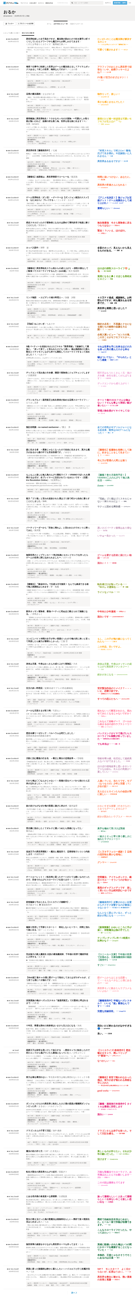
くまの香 (73, 69)
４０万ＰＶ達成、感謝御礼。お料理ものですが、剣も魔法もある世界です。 (114, 300)
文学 (42, 702)
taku (113, 1061)
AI (36, 443)
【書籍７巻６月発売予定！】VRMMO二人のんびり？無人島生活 (113, 478)
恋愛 (80, 315)
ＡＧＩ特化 (78, 575)
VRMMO (30, 491)
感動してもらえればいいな (46, 681)
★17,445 (30, 1116)
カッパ (55, 261)
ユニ (102, 80)
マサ (118, 592)
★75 (29, 700)
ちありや (51, 324)
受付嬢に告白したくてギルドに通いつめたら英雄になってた (53, 828)
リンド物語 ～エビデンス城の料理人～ (44, 297)
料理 (82, 289)
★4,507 (30, 542)
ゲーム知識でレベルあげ (35, 1070)
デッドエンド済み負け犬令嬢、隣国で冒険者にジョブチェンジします (58, 373)
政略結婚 (77, 724)
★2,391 (30, 966)
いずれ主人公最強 (56, 214)
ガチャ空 (67, 558)
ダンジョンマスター (43, 1122)
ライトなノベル (105, 592)
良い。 (100, 1033)
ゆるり (68, 452)
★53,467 (30, 209)
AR (33, 443)
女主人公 (40, 58)
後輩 (45, 821)
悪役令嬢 (30, 749)
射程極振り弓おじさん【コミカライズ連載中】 (47, 902)
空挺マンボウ (114, 360)
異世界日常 (76, 190)
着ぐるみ (40, 261)
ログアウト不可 (42, 575)
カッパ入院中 (32, 248)
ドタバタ (63, 141)
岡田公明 (128, 816)
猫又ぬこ (30, 831)
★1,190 (30, 513)
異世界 (29, 190)
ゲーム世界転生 (32, 214)
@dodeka (115, 771)
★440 (29, 1233)
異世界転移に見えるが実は (68, 1262)
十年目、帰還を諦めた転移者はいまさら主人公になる (50, 1025)
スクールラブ (31, 993)
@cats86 (103, 311)
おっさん (62, 168)
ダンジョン (44, 214)
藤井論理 (73, 806)
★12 (29, 439)
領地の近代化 (59, 679)
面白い (100, 1114)
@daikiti (110, 1114)
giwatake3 (107, 1028)
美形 (63, 774)
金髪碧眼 (78, 1187)
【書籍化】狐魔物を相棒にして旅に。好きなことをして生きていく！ (114, 453)
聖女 (38, 1235)
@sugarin (115, 940)
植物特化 (63, 1235)
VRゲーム (84, 491)
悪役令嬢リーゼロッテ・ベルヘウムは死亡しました (49, 733)
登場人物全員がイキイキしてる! (113, 410)
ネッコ (49, 337)
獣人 (46, 58)
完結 (35, 521)
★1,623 (30, 916)
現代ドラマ (36, 259)
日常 (69, 190)
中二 (57, 1285)
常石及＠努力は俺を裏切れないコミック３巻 (69, 1077)
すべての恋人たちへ (107, 699)
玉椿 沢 (117, 744)
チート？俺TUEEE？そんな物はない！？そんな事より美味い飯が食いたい (114, 403)
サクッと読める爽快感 (108, 506)
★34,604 (30, 939)
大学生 (29, 657)
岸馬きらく (37, 614)
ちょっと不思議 (74, 702)
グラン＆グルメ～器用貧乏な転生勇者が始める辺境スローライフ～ (57, 400)
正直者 (110, 1033)
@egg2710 (122, 1011)
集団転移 (46, 168)
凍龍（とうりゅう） (107, 726)
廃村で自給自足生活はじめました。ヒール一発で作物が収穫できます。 (114, 1222)
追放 (63, 391)
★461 (29, 795)
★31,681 (30, 105)
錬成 (46, 602)
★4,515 (30, 188)
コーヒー (56, 190)
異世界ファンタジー (40, 56)
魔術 (40, 970)
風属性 (52, 575)
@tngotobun (112, 965)
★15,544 (30, 569)
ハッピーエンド (67, 110)
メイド (29, 1237)
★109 (29, 387)
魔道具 (68, 468)
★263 (29, 309)
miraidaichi (104, 187)
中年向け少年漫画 (33, 630)
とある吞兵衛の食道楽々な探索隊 (41, 1196)
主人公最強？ (54, 918)
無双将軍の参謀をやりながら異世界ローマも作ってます (51, 1244)
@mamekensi (7, 16)
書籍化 (46, 1095)
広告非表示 (31, 366)
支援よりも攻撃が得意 (34, 548)
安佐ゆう (42, 225)
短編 (57, 702)
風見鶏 (74, 177)
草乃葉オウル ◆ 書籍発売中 (39, 905)
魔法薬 (29, 110)
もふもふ (53, 58)
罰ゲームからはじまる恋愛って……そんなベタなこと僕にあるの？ (114, 980)
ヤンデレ (73, 893)
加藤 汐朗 (70, 297)
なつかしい (103, 1061)
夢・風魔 (55, 587)
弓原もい (57, 710)
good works (103, 1090)
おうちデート (53, 821)
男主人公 (54, 168)
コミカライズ (44, 1124)
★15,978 (30, 162)
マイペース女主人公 (34, 1187)
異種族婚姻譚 (71, 315)
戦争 (65, 443)
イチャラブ (42, 993)
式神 (63, 1285)
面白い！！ (103, 563)
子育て (38, 1144)
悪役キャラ (49, 1070)
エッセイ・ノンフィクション (42, 1208)
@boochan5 (104, 104)
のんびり (50, 1189)
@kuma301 (104, 1185)
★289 (29, 362)
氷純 (79, 1025)
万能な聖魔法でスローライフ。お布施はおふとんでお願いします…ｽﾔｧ (114, 1175)
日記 (43, 1144)
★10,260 (30, 462)
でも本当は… (104, 744)
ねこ (32, 337)
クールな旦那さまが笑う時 (38, 710)
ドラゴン (30, 1144)
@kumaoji (116, 208)
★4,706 (30, 625)
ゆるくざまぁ (51, 519)
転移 (54, 945)
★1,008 (30, 817)
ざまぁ (39, 364)
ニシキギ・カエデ (65, 200)
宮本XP (76, 880)
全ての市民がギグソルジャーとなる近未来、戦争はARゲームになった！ (114, 430)
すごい (100, 965)
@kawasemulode (122, 674)
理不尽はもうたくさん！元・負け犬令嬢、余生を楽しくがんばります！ (114, 376)
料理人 (44, 315)
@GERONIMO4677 (118, 616)
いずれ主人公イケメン (61, 1068)
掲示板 (66, 214)
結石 (55, 980)
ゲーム (71, 443)
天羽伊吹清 (113, 794)
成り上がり (49, 679)
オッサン (42, 632)
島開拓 (40, 602)
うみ (47, 1222)
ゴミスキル (31, 519)
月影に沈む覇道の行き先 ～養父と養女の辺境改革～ (50, 758)
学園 (71, 214)
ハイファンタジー (81, 970)
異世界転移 (31, 58)
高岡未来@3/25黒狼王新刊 (38, 736)
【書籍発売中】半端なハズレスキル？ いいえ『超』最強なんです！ (114, 1003)
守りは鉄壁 (41, 239)
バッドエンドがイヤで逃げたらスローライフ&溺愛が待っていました (114, 736)
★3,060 (30, 843)
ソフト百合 (31, 317)
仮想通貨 (42, 443)
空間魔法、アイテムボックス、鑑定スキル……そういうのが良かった (114, 880)
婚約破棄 (56, 391)
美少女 (64, 797)
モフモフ (58, 364)
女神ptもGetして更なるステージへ (50, 170)
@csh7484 (104, 463)
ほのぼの (56, 110)
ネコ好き (103, 386)
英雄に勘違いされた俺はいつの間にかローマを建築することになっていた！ (114, 1247)
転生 (28, 602)
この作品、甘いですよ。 (109, 646)
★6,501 (30, 1012)
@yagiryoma (114, 1159)
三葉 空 (64, 641)
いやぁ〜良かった (106, 535)
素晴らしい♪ (103, 208)
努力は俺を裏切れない (36, 1077)
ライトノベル (57, 239)
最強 (48, 632)
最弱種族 (30, 141)
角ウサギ (49, 783)
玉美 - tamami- (32, 124)
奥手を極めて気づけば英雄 (111, 828)
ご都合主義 (31, 920)
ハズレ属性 (68, 575)
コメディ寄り (71, 602)
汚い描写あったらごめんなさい (73, 519)
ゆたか (126, 49)
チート (65, 364)
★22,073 (30, 414)
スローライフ (46, 110)
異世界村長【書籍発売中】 (38, 150)
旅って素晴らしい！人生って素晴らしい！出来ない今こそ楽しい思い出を (114, 1199)
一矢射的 (103, 340)
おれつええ (60, 630)
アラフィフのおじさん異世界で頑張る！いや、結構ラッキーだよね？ (114, 70)
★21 (29, 1208)
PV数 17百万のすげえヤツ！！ (112, 77)
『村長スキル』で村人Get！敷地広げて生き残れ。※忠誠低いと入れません (114, 153)
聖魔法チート (54, 1187)
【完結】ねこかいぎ (35, 324)
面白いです (103, 616)
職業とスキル (31, 170)
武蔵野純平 (39, 854)
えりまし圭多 (32, 402)
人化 (49, 1144)
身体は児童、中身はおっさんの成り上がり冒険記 (48, 664)
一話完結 (81, 364)
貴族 (71, 1095)
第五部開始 (53, 548)
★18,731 (30, 81)
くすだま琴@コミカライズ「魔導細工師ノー (46, 44)
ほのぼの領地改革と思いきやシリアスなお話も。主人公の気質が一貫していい (114, 769)
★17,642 (30, 1183)
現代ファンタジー (39, 335)
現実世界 (36, 702)
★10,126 (30, 1037)
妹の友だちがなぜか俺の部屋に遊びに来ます (46, 806)
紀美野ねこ (56, 480)
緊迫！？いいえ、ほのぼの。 (112, 230)
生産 (51, 468)
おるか (9, 12)
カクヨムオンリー (79, 58)
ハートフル (72, 261)
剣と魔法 (37, 110)
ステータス (41, 215)
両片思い (39, 821)
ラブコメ (38, 653)
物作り (76, 110)
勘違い (81, 1262)
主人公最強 (31, 239)
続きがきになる (105, 674)
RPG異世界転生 (32, 1068)
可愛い (38, 141)
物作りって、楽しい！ (108, 94)
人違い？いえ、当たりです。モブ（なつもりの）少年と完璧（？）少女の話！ (114, 784)
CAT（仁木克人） (53, 1151)
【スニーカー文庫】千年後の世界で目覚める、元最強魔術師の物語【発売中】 (114, 957)
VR (28, 443)
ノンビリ (71, 1235)
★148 (29, 335)
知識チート (31, 215)
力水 (75, 664)
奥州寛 (37, 530)
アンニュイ (65, 337)
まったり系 (61, 87)
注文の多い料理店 (34, 688)
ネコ (43, 337)
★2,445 (30, 653)
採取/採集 (76, 289)
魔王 (28, 60)
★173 (29, 1283)
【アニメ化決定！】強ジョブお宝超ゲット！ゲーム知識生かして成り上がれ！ (114, 200)
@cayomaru (116, 1090)
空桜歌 (80, 758)
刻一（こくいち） (46, 930)
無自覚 (49, 239)
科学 (28, 1043)
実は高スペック (32, 799)
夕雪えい (103, 233)
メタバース (51, 443)
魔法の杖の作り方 (34, 1151)
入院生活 (48, 261)
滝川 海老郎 (73, 271)
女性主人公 (61, 315)
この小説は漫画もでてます (111, 1182)
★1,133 (30, 770)
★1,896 (30, 989)
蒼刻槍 (114, 563)
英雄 (67, 679)
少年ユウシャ (79, 1053)
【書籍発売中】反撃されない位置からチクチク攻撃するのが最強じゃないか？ (114, 905)
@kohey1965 (125, 699)
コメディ (76, 630)
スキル (44, 420)
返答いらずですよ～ (107, 893)
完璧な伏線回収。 (106, 1011)
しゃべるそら (121, 915)
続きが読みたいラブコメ (109, 816)
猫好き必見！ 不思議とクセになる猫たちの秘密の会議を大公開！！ (114, 327)
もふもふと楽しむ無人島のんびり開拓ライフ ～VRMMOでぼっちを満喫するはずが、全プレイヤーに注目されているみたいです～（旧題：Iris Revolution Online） (58, 477)
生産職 (51, 420)
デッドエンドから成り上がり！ (113, 383)
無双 (45, 1018)
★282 (29, 1256)
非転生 (63, 190)
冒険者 (71, 420)
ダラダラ (56, 337)
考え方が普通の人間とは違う (112, 460)
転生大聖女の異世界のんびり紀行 (41, 1172)
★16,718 (30, 1062)
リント (103, 413)
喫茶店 (36, 190)
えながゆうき (48, 94)
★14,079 (30, 1089)
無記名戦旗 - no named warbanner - (43, 427)
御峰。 (45, 501)
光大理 (126, 161)
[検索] (72, 3)
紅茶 (68, 1285)
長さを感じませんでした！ (111, 102)
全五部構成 (63, 548)
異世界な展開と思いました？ (112, 308)
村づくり (76, 168)
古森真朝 (32, 375)
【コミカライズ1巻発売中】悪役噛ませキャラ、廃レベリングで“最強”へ (113, 1053)
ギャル (50, 993)
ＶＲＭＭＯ (31, 575)
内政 (46, 774)
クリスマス (49, 702)
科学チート (31, 681)
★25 (29, 259)
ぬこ (37, 337)
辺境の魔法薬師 (33, 94)
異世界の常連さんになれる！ (112, 185)
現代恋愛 (52, 797)
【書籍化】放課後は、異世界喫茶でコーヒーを (47, 177)
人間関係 (53, 87)
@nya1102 (113, 862)
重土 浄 (66, 427)
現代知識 (41, 1043)
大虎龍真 (63, 1196)
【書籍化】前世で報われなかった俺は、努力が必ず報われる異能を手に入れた (114, 1080)
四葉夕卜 (63, 1172)
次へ (74, 1293)
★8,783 (30, 866)
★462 (29, 722)
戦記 (38, 1262)
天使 (28, 947)
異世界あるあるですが (108, 161)
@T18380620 (105, 841)
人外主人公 (46, 141)
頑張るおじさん (42, 87)
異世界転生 (31, 87)
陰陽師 (29, 1285)
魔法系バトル (75, 679)
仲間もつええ (31, 632)
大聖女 (45, 1187)
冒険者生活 (70, 391)
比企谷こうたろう (106, 649)
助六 (118, 1257)
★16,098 (30, 282)
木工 (40, 895)
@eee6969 (110, 485)
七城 (55, 150)
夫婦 (35, 657)
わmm (100, 485)
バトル (55, 970)
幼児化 (69, 774)
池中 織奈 (57, 1130)
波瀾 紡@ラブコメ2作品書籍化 (59, 688)
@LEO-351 (115, 991)
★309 (29, 237)
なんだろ (122, 535)
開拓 (68, 168)
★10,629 (30, 889)
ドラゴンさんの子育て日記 (38, 1130)
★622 (29, 747)
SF (34, 439)
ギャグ (29, 521)
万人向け (64, 702)
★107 (29, 135)
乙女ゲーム (47, 391)
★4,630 (30, 675)
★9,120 (30, 598)
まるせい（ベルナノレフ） (50, 1106)
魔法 (60, 58)
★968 (29, 1163)
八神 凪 (35, 1003)
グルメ (29, 290)
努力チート (54, 1095)
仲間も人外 (72, 141)
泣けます (102, 1159)
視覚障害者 (31, 261)
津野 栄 (44, 248)
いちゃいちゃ (51, 724)
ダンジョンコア (32, 1124)
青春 (73, 821)
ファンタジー (31, 143)
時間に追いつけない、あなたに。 (114, 177)
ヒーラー (36, 947)
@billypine (127, 506)
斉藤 (111, 279)
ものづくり (67, 58)
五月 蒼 (41, 957)
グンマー (102, 862)
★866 (29, 56)
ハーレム (79, 214)
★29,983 (30, 489)
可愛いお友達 (31, 1189)
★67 (29, 1142)
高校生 (62, 821)
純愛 (82, 993)
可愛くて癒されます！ (108, 49)
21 (50, 190)
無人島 (71, 491)
